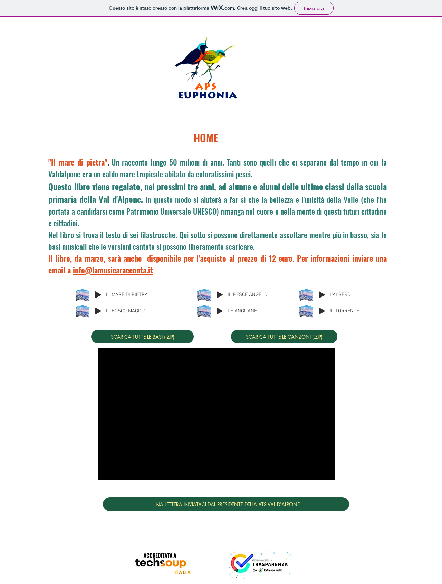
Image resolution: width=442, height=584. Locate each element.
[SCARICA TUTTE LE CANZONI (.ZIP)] (284, 336)
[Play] (98, 294)
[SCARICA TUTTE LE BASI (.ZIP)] (142, 336)
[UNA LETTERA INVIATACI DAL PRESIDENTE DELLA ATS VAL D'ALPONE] (226, 504)
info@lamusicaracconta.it (113, 269)
